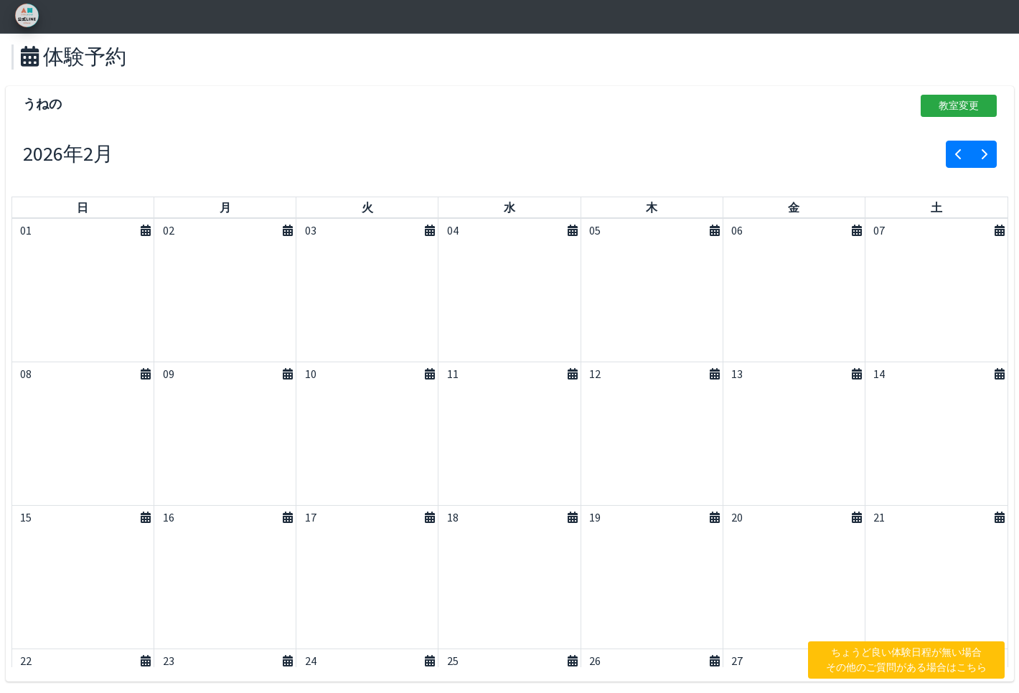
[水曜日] (509, 207)
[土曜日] (936, 207)
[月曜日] (225, 207)
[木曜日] (651, 207)
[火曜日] (367, 207)
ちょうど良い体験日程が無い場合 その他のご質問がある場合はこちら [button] (906, 660)
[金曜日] (793, 207)
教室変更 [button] (959, 105)
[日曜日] (82, 207)
